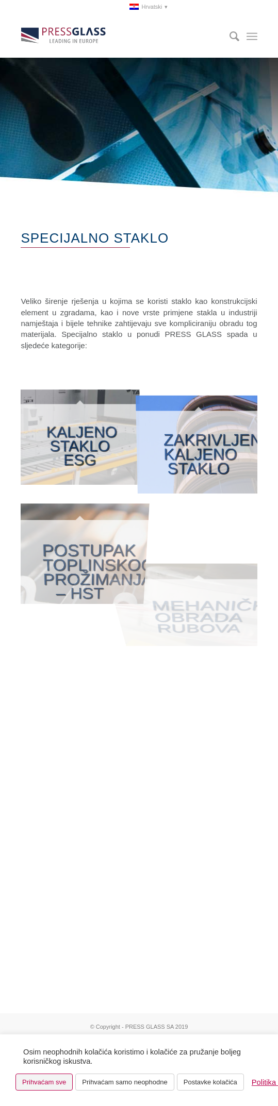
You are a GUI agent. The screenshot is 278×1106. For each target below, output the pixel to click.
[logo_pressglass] (115, 36)
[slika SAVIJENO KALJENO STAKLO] (198, 436)
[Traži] (229, 36)
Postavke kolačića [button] (210, 1082)
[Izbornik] (252, 36)
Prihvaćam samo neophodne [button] (125, 1082)
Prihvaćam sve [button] (44, 1082)
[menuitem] (116, 7)
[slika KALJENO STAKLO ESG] (80, 436)
